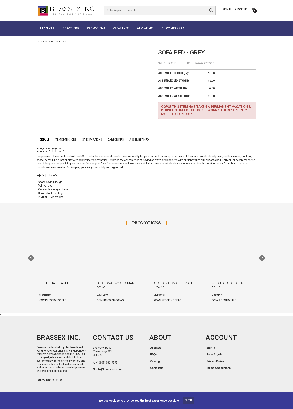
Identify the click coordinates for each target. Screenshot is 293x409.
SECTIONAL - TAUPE (54, 283)
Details (44, 139)
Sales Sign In (214, 354)
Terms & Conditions (218, 368)
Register (241, 9)
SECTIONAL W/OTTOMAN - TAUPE (174, 285)
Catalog (49, 42)
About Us (155, 348)
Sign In (227, 9)
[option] (60, 271)
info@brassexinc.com (109, 369)
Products (47, 28)
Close (188, 400)
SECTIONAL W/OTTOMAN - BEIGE (116, 285)
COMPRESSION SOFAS (52, 300)
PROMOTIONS (96, 28)
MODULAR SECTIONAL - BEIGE (229, 285)
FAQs (153, 354)
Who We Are (145, 28)
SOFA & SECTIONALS (224, 300)
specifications (92, 139)
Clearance (121, 28)
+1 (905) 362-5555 (106, 362)
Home (40, 42)
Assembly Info (139, 139)
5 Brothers (70, 28)
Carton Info (116, 139)
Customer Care (173, 28)
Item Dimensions (66, 139)
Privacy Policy (215, 361)
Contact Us (156, 368)
